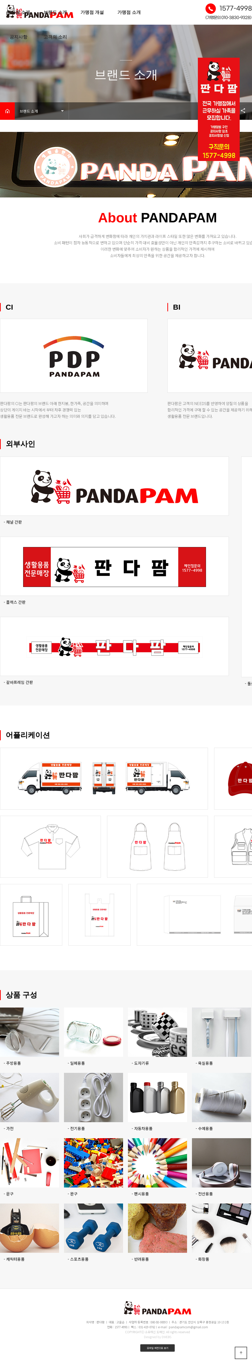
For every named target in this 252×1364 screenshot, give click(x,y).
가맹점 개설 (92, 12)
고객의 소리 (55, 37)
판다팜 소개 (18, 12)
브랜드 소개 (55, 12)
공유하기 (240, 110)
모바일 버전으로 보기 (157, 1348)
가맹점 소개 (129, 12)
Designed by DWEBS (157, 1337)
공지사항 (18, 37)
